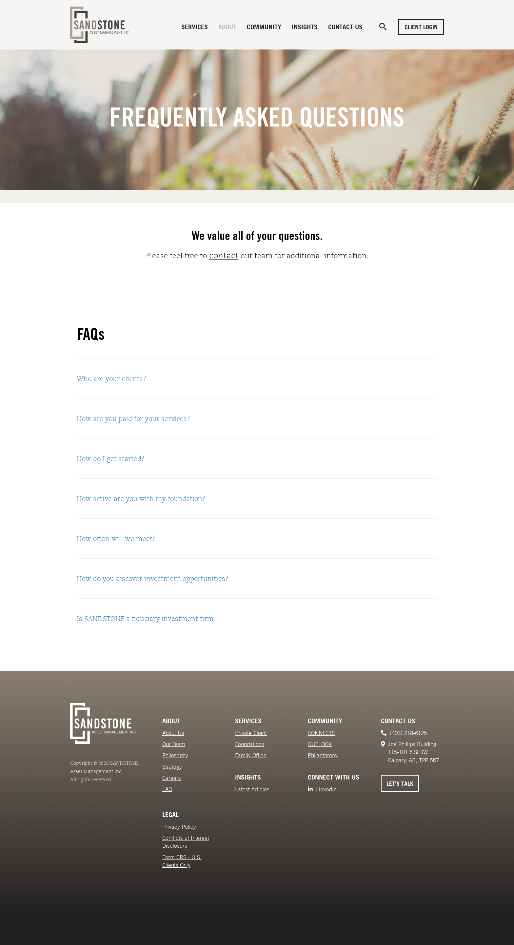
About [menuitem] (227, 26)
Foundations (249, 744)
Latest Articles (252, 789)
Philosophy (175, 755)
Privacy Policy (179, 826)
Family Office (251, 755)
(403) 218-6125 (408, 733)
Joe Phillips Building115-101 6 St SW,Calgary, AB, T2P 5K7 (413, 752)
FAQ (167, 789)
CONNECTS (321, 733)
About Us (173, 733)
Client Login (421, 26)
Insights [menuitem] (305, 26)
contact (224, 255)
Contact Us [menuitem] (345, 26)
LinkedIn (326, 789)
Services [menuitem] (194, 26)
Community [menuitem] (264, 26)
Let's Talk (399, 783)
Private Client (251, 733)
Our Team (173, 744)
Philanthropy (323, 755)
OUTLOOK (320, 744)
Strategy (172, 766)
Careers (171, 778)
